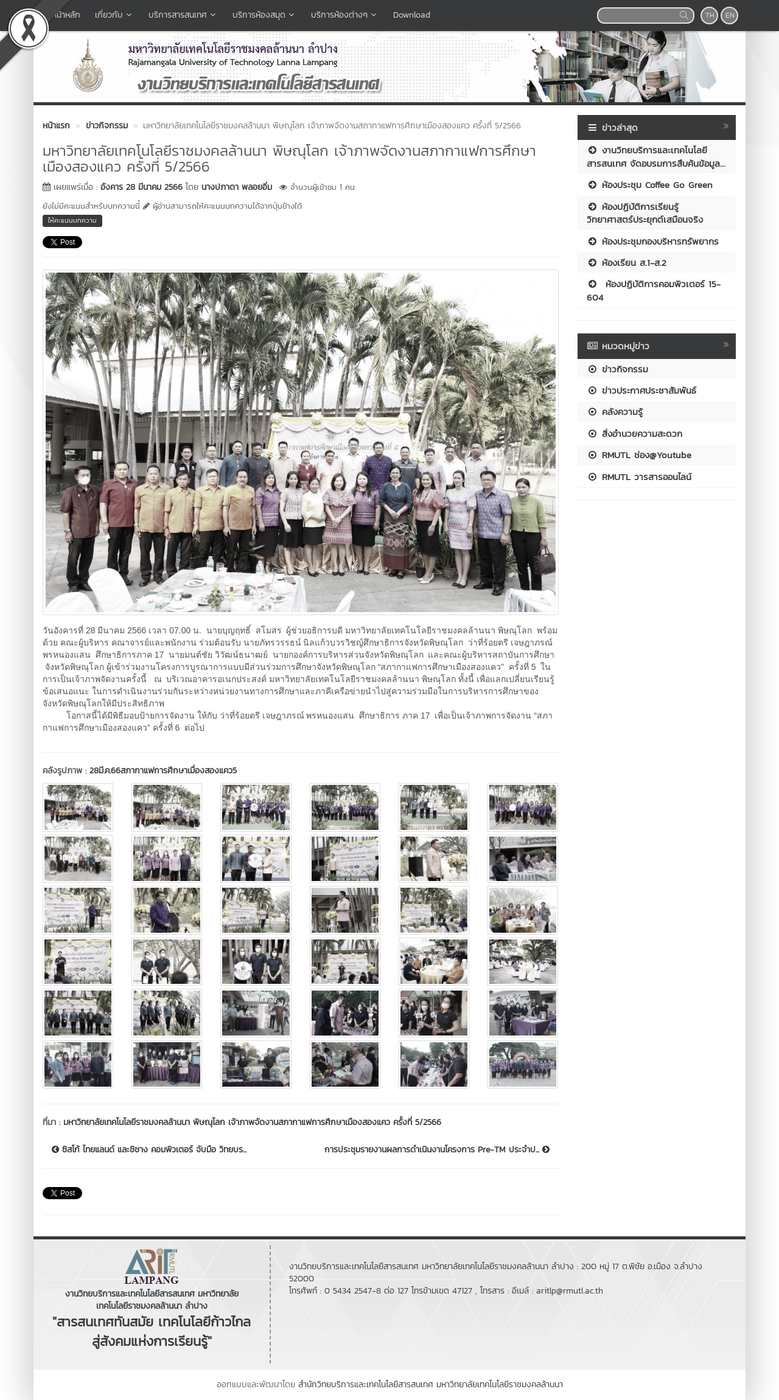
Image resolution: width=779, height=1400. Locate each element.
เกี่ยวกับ (114, 15)
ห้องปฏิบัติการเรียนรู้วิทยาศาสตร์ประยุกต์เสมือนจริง (645, 213)
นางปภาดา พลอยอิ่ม (236, 187)
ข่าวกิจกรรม (617, 369)
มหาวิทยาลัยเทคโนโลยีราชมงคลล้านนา (499, 1384)
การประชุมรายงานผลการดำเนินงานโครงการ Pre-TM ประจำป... (437, 1150)
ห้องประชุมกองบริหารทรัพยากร (653, 241)
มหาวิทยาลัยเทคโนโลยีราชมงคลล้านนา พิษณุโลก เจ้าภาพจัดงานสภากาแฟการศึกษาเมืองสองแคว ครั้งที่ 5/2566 (252, 1122)
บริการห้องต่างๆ (345, 15)
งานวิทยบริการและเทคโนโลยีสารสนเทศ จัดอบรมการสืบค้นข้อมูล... (656, 156)
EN (730, 15)
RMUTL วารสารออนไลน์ (639, 477)
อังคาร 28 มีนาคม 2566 (141, 187)
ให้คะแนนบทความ (72, 220)
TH (709, 15)
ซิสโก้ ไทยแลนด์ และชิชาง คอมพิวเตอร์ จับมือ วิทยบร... (149, 1150)
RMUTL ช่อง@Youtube (639, 455)
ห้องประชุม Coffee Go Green (650, 185)
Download (411, 15)
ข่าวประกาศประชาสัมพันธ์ (641, 390)
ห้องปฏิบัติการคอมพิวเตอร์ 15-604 (654, 290)
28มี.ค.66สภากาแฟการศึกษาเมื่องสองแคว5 (163, 770)
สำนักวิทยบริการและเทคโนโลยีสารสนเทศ (365, 1384)
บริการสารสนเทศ (183, 15)
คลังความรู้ (615, 412)
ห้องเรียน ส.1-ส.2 (626, 263)
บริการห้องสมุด (264, 15)
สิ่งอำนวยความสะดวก (634, 434)
